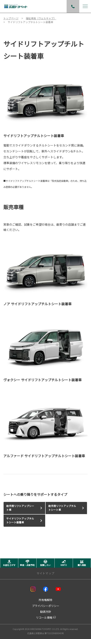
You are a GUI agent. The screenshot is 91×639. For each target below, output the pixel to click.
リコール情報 (44, 617)
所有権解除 (45, 599)
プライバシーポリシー (45, 605)
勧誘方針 (45, 611)
